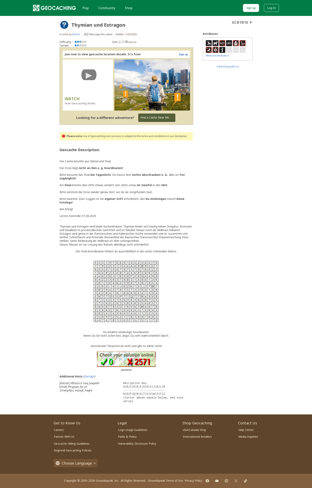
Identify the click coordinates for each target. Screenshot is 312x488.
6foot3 (76, 34)
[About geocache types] (64, 25)
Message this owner (101, 34)
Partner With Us (64, 436)
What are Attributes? (217, 55)
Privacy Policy (193, 480)
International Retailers (197, 436)
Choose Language (75, 463)
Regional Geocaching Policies (73, 450)
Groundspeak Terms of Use (165, 480)
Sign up (251, 8)
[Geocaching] (54, 8)
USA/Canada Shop (194, 430)
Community (106, 8)
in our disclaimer (176, 136)
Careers (59, 430)
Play (85, 8)
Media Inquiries (248, 436)
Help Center (246, 430)
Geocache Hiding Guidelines (72, 443)
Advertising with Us (228, 66)
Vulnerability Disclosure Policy (137, 443)
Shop (129, 8)
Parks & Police (127, 436)
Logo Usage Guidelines (132, 430)
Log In (271, 8)
